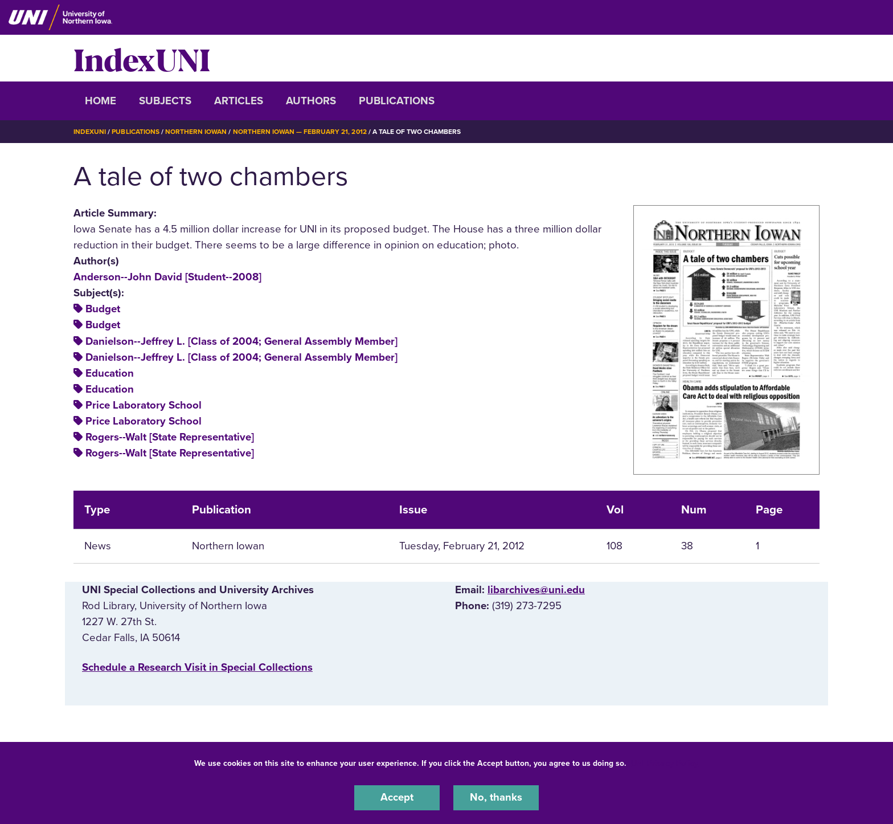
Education (109, 372)
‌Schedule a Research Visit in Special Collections (197, 667)
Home (100, 101)
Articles (238, 101)
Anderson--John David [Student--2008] (167, 276)
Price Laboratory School (143, 404)
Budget (102, 309)
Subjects (165, 101)
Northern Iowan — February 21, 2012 (300, 132)
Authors (311, 101)
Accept (396, 798)
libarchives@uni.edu (536, 589)
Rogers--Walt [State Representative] (169, 436)
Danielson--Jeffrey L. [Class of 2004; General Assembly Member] (241, 341)
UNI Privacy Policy (664, 763)
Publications (397, 101)
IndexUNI (141, 58)
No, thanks (496, 798)
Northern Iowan (196, 132)
